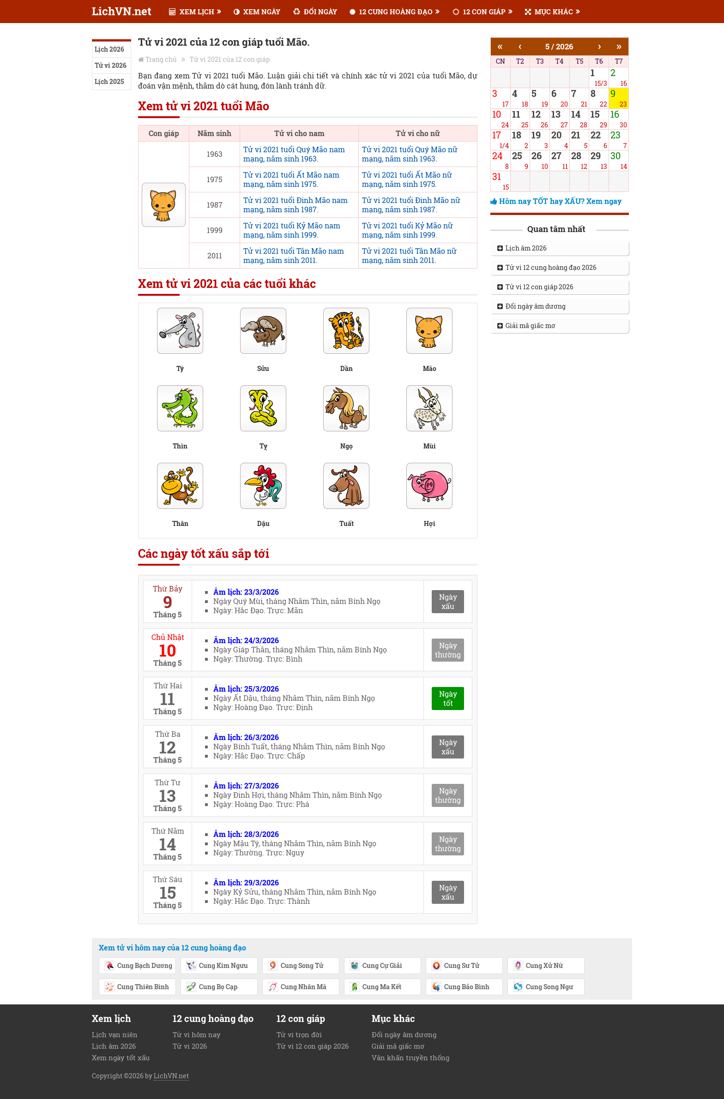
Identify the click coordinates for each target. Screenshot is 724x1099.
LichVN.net (121, 11)
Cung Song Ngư (543, 987)
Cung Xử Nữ (538, 966)
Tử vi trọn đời (299, 1034)
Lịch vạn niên (115, 1034)
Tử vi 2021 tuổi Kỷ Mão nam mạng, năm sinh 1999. (291, 230)
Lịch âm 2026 (522, 248)
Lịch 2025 (109, 81)
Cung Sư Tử (455, 966)
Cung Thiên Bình (136, 987)
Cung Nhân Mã (296, 987)
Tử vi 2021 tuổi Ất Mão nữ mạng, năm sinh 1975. (407, 179)
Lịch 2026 (109, 49)
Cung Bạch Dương (138, 966)
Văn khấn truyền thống (410, 1057)
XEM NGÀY (257, 11)
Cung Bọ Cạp (211, 987)
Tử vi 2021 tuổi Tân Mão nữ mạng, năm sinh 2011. (409, 255)
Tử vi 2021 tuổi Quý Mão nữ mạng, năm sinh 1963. (410, 153)
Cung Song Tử (295, 966)
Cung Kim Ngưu (217, 966)
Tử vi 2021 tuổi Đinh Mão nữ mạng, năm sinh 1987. (411, 204)
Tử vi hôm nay (197, 1034)
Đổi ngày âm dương (531, 306)
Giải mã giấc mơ (526, 325)
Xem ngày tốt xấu (121, 1057)
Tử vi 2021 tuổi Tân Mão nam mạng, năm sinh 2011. (293, 255)
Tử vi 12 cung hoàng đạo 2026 (547, 267)
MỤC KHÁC (549, 11)
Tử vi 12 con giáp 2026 (535, 286)
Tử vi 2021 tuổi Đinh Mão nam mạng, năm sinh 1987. (295, 204)
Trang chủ (161, 59)
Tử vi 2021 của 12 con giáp (230, 59)
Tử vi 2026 (111, 65)
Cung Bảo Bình (460, 987)
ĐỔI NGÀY (315, 11)
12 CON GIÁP (479, 11)
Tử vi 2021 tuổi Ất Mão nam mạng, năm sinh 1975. (291, 179)
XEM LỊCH (191, 11)
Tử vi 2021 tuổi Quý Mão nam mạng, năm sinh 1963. (294, 153)
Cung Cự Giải (375, 966)
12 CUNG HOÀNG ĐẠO (391, 11)
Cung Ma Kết (375, 987)
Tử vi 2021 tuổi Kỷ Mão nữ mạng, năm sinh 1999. (407, 230)
